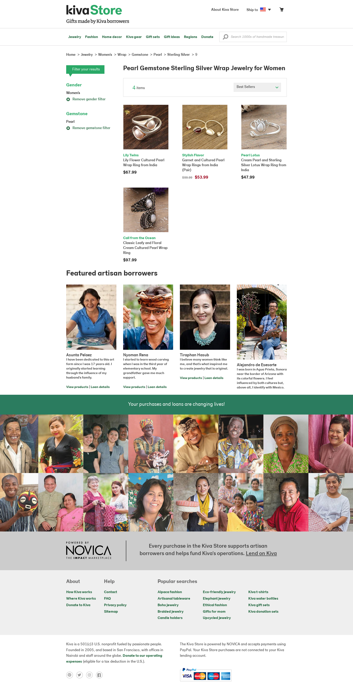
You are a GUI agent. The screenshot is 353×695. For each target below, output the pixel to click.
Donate (207, 37)
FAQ (107, 599)
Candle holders (170, 618)
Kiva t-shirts (258, 592)
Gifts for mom (214, 612)
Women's (73, 93)
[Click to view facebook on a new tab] (100, 675)
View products (77, 387)
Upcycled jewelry (217, 618)
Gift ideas (172, 37)
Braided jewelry (170, 612)
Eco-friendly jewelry (219, 592)
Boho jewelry (168, 605)
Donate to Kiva (78, 605)
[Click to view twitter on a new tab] (81, 675)
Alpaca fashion (170, 592)
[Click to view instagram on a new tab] (91, 675)
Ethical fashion (215, 605)
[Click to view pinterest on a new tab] (71, 675)
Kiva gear (134, 37)
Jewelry (74, 37)
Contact (110, 592)
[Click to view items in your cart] (281, 10)
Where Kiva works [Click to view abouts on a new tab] (81, 599)
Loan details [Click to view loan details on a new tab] (100, 387)
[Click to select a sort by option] (257, 87)
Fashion (91, 37)
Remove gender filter (86, 99)
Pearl (70, 122)
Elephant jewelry (216, 599)
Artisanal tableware (174, 599)
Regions (190, 37)
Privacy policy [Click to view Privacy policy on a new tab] (115, 605)
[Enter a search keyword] (253, 37)
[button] (225, 38)
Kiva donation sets (263, 612)
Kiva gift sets (259, 605)
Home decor (112, 37)
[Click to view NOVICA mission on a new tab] (88, 551)
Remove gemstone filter (88, 128)
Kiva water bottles (263, 599)
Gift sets (153, 37)
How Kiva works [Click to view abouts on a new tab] (79, 592)
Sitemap (111, 612)
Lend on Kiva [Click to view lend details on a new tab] (261, 553)
